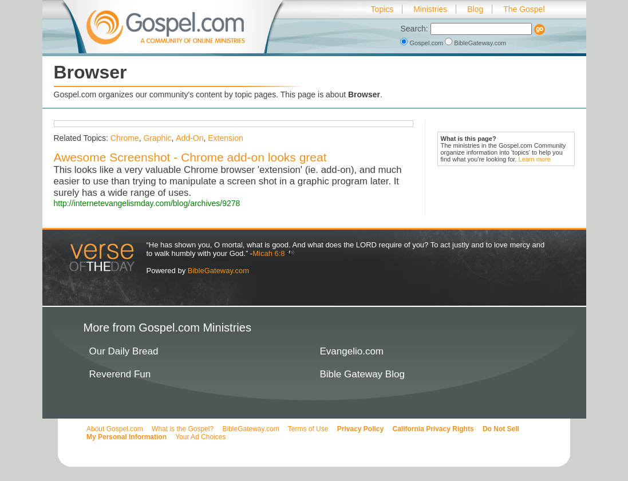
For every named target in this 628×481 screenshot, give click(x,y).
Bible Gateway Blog (362, 374)
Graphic (157, 138)
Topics (382, 9)
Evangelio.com (352, 351)
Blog (475, 9)
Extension (225, 138)
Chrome (124, 138)
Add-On (189, 138)
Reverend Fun (120, 374)
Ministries (430, 9)
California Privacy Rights (433, 429)
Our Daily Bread (124, 351)
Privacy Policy (360, 429)
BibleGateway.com (475, 43)
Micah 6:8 (268, 253)
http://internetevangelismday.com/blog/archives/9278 (147, 203)
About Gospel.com (114, 429)
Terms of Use (308, 429)
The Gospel (523, 9)
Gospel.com (422, 43)
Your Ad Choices (200, 437)
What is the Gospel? (183, 429)
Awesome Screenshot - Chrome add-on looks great (190, 157)
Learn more (535, 159)
